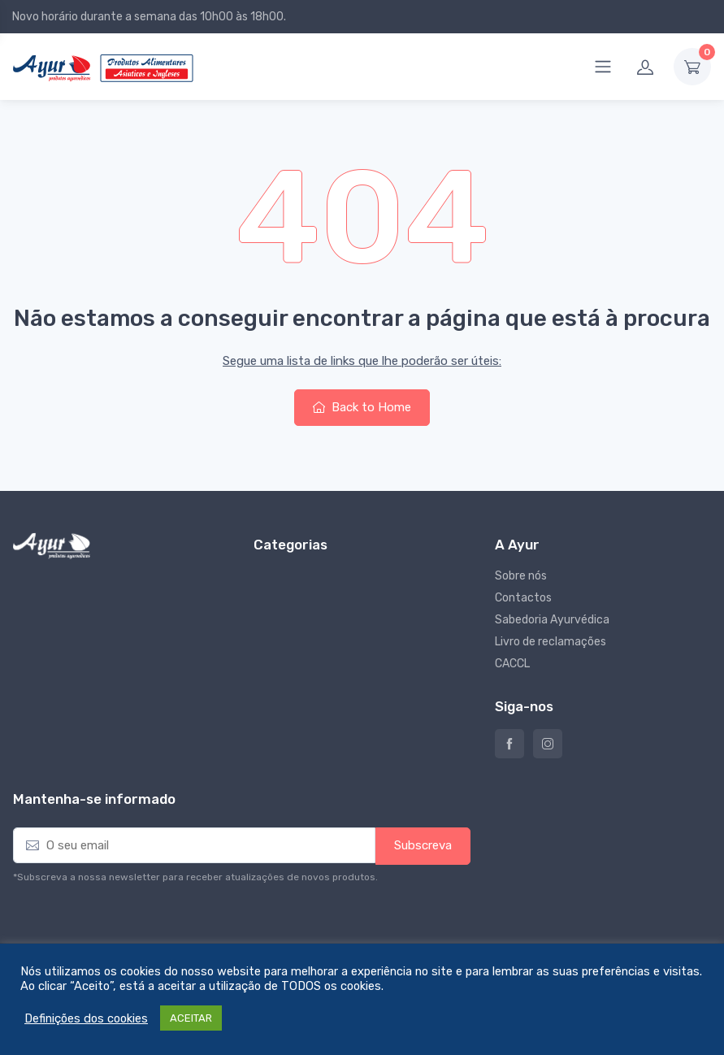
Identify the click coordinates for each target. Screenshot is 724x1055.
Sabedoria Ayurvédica (552, 620)
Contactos (523, 598)
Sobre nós (521, 576)
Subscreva (423, 845)
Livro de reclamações (550, 642)
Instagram (547, 744)
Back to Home (362, 407)
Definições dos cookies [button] (86, 1018)
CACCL (512, 664)
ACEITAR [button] (191, 1018)
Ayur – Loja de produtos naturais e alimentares (509, 744)
